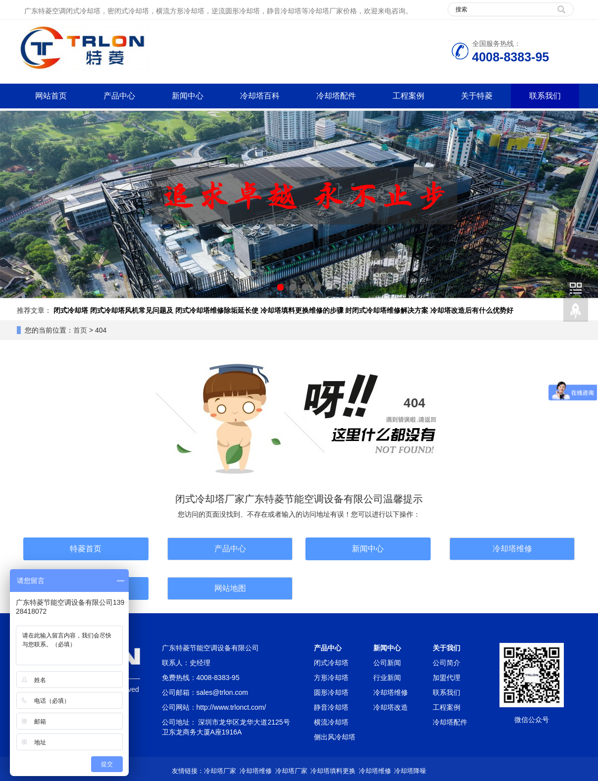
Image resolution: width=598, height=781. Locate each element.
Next (585, 204)
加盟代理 (446, 678)
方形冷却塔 (331, 678)
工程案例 (408, 96)
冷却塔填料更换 (332, 771)
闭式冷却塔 (70, 310)
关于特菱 (477, 96)
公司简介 (446, 663)
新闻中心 (187, 96)
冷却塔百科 (260, 96)
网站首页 (51, 96)
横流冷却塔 (331, 722)
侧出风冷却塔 (334, 737)
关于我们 (446, 648)
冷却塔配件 (336, 96)
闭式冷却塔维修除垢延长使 (216, 310)
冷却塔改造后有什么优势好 (471, 310)
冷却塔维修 (512, 548)
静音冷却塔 (331, 707)
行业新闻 (387, 678)
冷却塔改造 (390, 707)
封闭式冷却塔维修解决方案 (386, 310)
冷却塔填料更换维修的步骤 (302, 310)
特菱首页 (85, 548)
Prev (13, 204)
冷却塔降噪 (410, 771)
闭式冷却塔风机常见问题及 (131, 310)
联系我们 (545, 96)
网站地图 (230, 588)
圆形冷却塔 (331, 692)
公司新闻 (387, 663)
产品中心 (119, 96)
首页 (80, 330)
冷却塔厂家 (220, 771)
